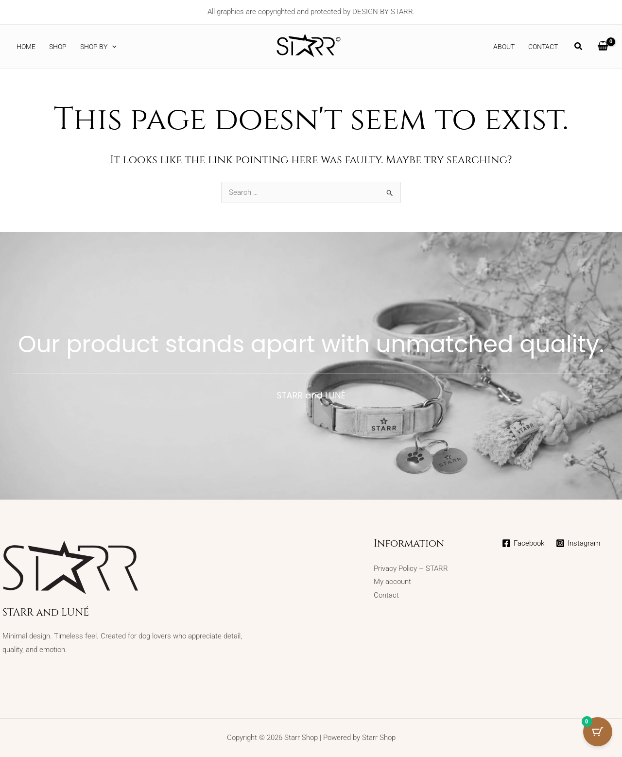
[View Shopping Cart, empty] (602, 46)
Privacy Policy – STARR (411, 568)
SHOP (58, 47)
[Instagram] (578, 543)
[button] (111, 46)
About (504, 47)
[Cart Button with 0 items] (597, 732)
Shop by (98, 46)
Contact (543, 47)
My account (392, 581)
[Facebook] (523, 543)
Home (26, 47)
